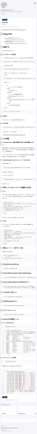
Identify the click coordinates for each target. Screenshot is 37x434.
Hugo (5, 429)
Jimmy (11, 430)
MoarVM (5, 22)
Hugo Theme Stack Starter (7, 10)
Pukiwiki (4, 19)
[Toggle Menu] (34, 3)
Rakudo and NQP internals (7, 50)
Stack (4, 430)
